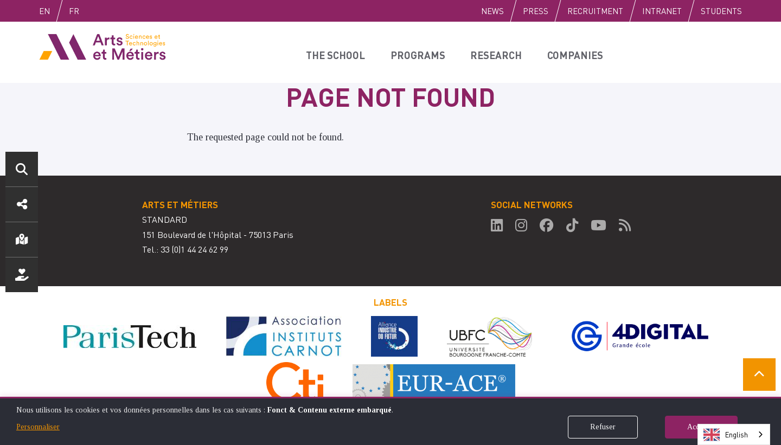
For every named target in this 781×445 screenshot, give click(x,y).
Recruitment (595, 10)
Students (721, 10)
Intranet (662, 10)
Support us (21, 274)
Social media (21, 204)
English (56, 10)
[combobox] (733, 434)
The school (336, 52)
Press (535, 10)
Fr (97, 10)
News (492, 10)
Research (489, 52)
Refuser (603, 427)
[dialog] (390, 421)
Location (21, 239)
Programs (415, 52)
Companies (564, 52)
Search (21, 169)
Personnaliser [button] (38, 427)
